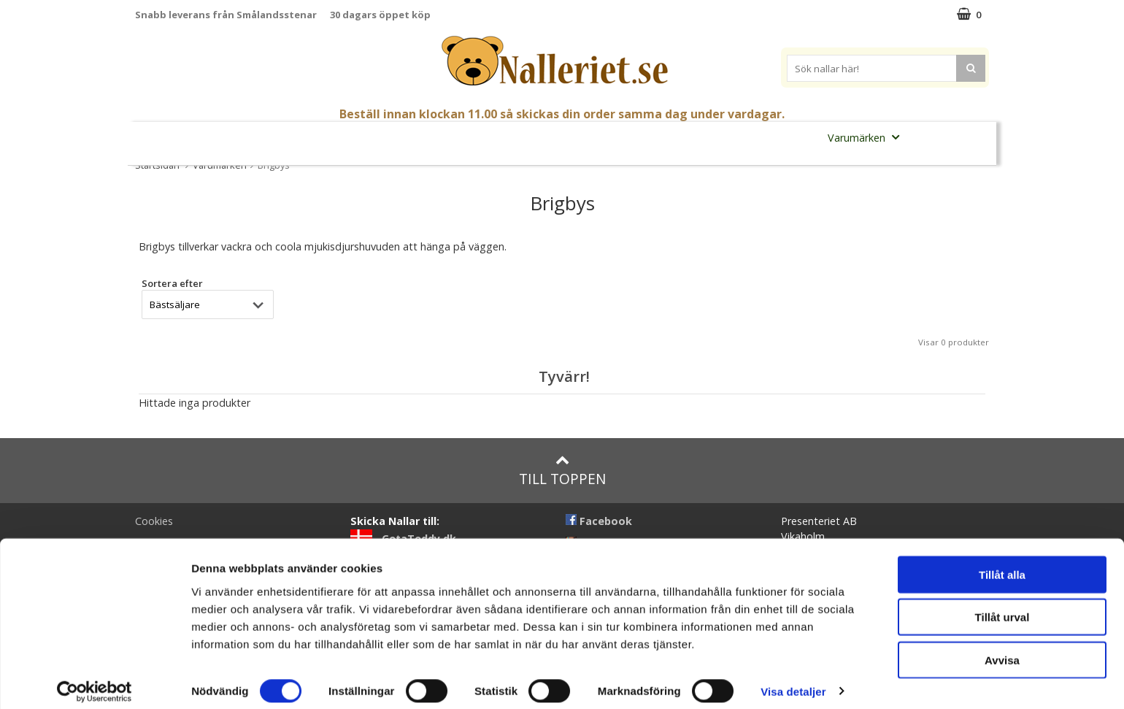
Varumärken (868, 137)
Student (321, 138)
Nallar (386, 137)
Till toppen (562, 470)
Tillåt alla (1002, 563)
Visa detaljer (793, 680)
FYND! (935, 138)
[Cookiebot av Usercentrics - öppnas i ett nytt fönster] (94, 680)
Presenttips (642, 137)
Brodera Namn (771, 138)
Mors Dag (258, 138)
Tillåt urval (1002, 606)
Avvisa (1002, 649)
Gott (704, 138)
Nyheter (193, 138)
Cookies (154, 521)
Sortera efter (172, 283)
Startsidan (157, 165)
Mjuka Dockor (546, 137)
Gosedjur (456, 137)
